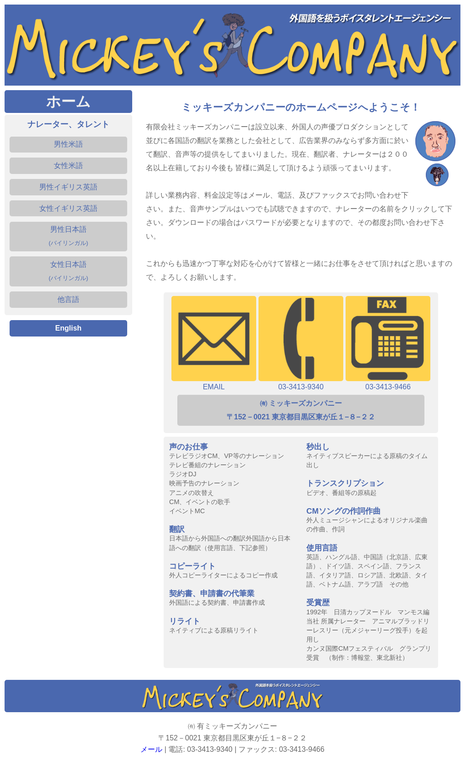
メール (151, 749)
